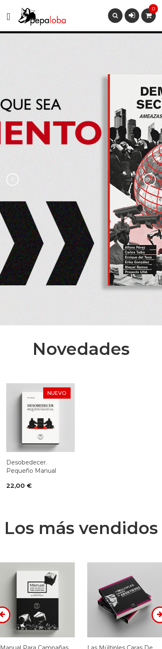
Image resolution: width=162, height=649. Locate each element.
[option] (81, 179)
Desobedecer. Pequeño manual (31, 466)
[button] (12, 179)
